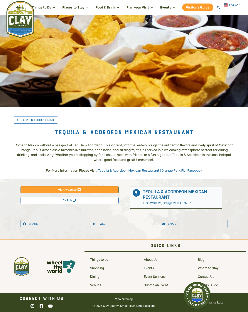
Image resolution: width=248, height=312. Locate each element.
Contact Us (206, 277)
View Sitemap (124, 299)
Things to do (99, 260)
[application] (58, 7)
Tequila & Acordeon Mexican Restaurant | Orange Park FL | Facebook (150, 170)
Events (149, 268)
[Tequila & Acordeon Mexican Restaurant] (136, 193)
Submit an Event (156, 285)
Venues (95, 285)
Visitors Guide (208, 285)
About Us (150, 260)
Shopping (97, 268)
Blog (201, 260)
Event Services (155, 277)
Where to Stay (208, 268)
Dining (94, 277)
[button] (48, 7)
